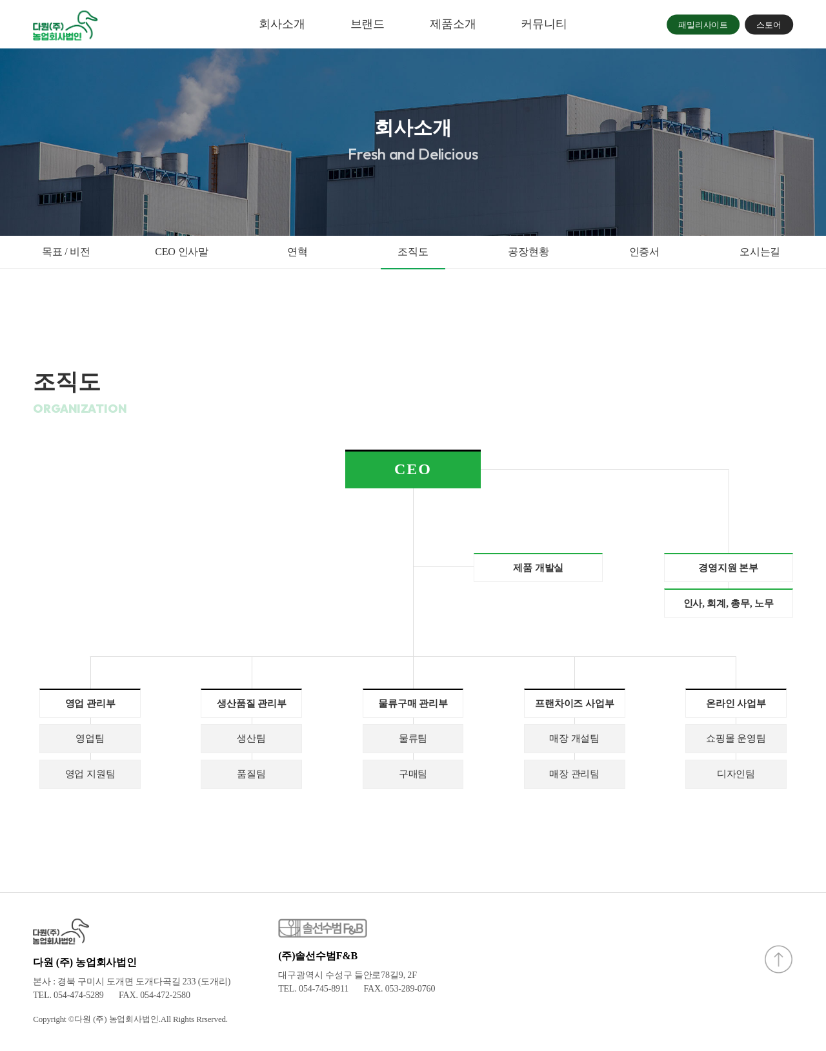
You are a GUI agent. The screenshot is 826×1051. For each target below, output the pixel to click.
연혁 (297, 251)
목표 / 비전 (66, 251)
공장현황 (528, 251)
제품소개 (453, 23)
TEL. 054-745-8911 (313, 989)
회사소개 (282, 23)
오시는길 (760, 251)
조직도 (413, 251)
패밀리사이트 (703, 24)
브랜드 (367, 23)
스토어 (768, 24)
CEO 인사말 (181, 251)
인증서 (644, 251)
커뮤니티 (544, 23)
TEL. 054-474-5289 (68, 995)
